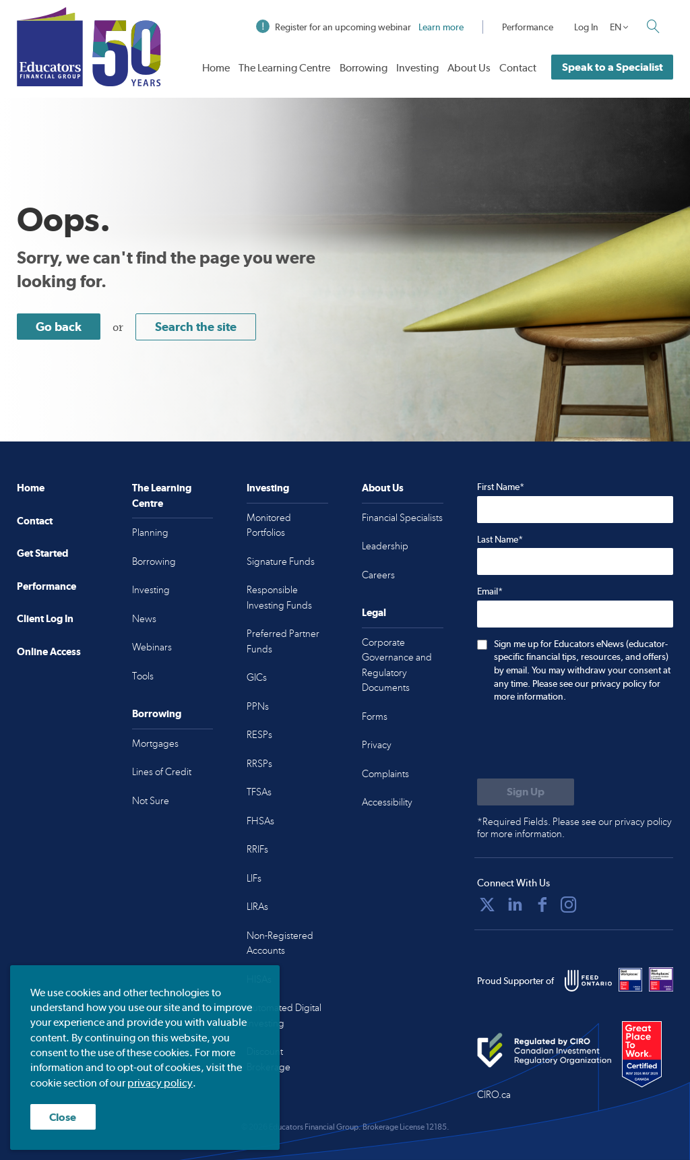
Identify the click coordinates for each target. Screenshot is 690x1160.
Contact (517, 67)
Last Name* (500, 539)
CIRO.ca (494, 1095)
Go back (59, 326)
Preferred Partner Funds (283, 641)
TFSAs (259, 792)
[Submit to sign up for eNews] (525, 792)
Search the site (196, 326)
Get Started (42, 553)
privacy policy (160, 1083)
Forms (374, 716)
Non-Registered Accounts (280, 943)
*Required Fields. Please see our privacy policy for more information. (574, 828)
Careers (378, 575)
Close (62, 1117)
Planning (150, 532)
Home (216, 67)
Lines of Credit (161, 772)
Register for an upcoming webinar (360, 27)
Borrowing (363, 67)
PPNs (258, 706)
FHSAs (260, 821)
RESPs (259, 735)
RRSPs (259, 764)
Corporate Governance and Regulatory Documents (397, 665)
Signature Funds (281, 561)
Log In (586, 27)
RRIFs (257, 849)
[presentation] (579, 742)
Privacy (376, 745)
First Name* (500, 486)
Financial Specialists (402, 518)
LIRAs (257, 906)
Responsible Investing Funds (279, 597)
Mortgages (155, 743)
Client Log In (45, 618)
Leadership (385, 546)
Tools (143, 676)
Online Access (49, 651)
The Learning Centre (284, 67)
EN (615, 27)
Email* (490, 591)
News (144, 619)
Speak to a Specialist (612, 67)
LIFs (254, 878)
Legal (374, 612)
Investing (417, 67)
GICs (257, 677)
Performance (527, 27)
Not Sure (150, 801)
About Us (469, 67)
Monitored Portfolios (269, 525)
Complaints (385, 774)
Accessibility (387, 802)
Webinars (152, 647)
